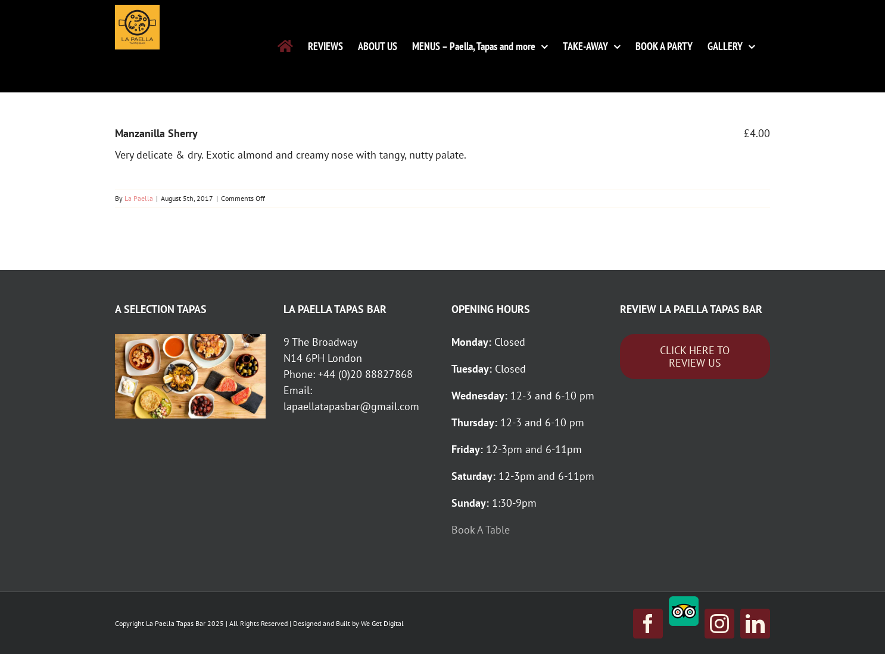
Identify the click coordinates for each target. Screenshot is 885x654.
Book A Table (482, 530)
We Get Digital (382, 623)
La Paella (138, 198)
